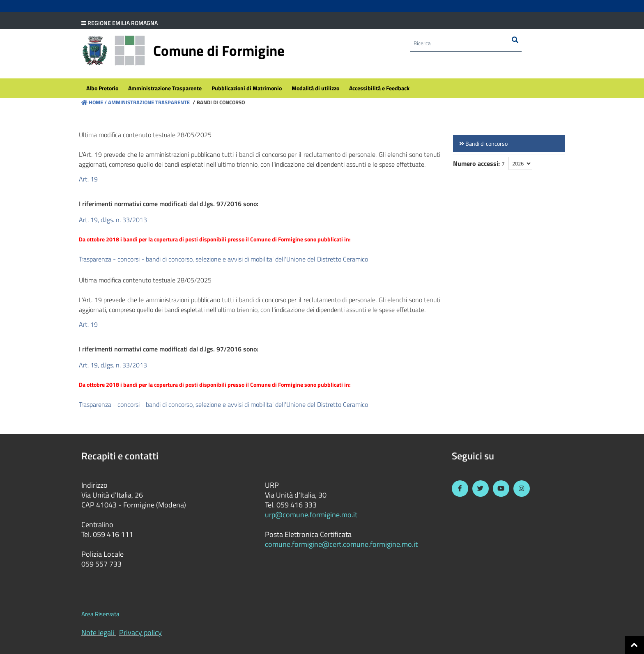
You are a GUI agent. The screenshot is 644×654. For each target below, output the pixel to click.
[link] (509, 143)
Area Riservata (100, 614)
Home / (94, 102)
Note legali (97, 632)
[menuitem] (102, 89)
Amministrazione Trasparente (148, 102)
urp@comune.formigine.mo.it (311, 514)
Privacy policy (140, 632)
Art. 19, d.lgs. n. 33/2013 (113, 220)
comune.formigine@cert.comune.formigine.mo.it (341, 544)
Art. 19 (88, 179)
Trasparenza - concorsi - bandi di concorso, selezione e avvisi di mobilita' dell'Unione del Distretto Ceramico (223, 259)
